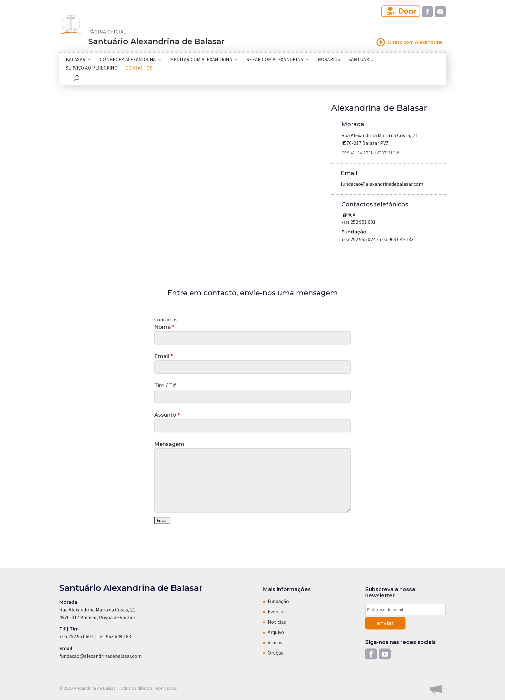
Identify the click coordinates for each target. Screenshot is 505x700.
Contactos (139, 68)
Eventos (277, 611)
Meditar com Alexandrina (201, 59)
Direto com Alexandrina (409, 42)
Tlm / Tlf (165, 386)
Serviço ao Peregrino (92, 68)
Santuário (361, 59)
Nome (164, 327)
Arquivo (276, 632)
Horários (329, 59)
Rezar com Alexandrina (274, 59)
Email (163, 356)
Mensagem (169, 444)
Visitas (275, 642)
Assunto (167, 415)
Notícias (277, 622)
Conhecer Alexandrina (128, 59)
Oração (276, 652)
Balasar (75, 59)
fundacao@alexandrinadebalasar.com (382, 184)
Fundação (278, 601)
